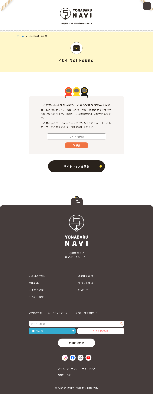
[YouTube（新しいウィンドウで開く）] (88, 358)
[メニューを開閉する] (147, 6)
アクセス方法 (35, 312)
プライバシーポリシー (69, 368)
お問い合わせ (76, 343)
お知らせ (83, 290)
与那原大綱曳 (85, 276)
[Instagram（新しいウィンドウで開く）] (65, 358)
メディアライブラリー (58, 312)
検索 (77, 145)
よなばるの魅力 (37, 276)
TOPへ (76, 202)
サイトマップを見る (76, 166)
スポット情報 (85, 283)
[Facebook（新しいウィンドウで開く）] (73, 358)
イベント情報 (36, 296)
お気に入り (103, 331)
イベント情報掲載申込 (86, 312)
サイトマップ (88, 368)
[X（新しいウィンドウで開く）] (81, 358)
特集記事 (34, 283)
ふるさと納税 (36, 290)
